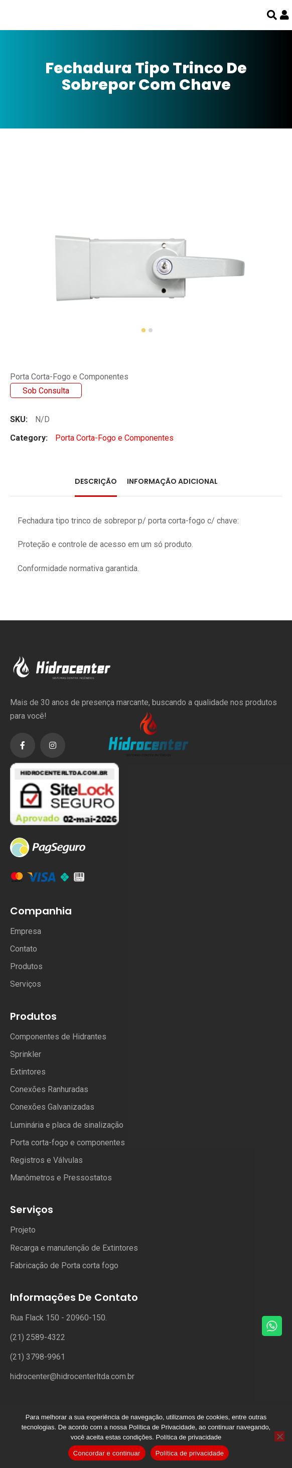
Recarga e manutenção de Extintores (74, 1248)
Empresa (25, 931)
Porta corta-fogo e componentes (67, 1142)
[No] (279, 1436)
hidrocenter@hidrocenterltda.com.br (72, 1376)
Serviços (25, 984)
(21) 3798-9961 (37, 1357)
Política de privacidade (189, 1437)
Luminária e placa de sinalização (66, 1125)
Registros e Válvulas (46, 1160)
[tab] (96, 483)
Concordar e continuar (106, 1453)
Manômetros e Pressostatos (61, 1177)
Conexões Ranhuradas (49, 1089)
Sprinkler (25, 1054)
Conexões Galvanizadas (52, 1107)
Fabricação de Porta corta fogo (64, 1265)
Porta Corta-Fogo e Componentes (69, 376)
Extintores (28, 1072)
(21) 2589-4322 (37, 1337)
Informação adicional (172, 481)
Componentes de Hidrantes (58, 1036)
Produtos (26, 966)
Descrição (96, 481)
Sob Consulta (46, 390)
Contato (23, 949)
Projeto (23, 1230)
